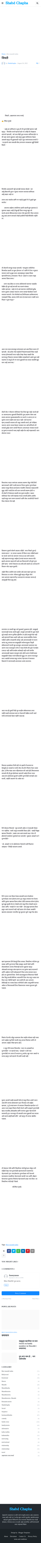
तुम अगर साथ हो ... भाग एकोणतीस (27, 1357)
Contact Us (22, 1536)
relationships (20, 1449)
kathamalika (20, 1435)
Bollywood (20, 1375)
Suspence (20, 1412)
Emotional (20, 1378)
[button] (2, 3)
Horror (20, 1381)
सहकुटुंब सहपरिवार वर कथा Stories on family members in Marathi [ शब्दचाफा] (28, 1344)
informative (20, 1429)
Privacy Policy (32, 1536)
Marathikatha (20, 1388)
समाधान (5, 1335)
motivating (20, 1439)
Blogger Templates (24, 1533)
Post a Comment (20, 1293)
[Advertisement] (20, 30)
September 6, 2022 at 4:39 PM (16, 1277)
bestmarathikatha (20, 1415)
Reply (6, 1285)
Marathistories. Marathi (20, 1398)
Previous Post (7, 1299)
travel (20, 1452)
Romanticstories (20, 1402)
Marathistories (20, 1392)
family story (20, 1422)
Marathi (20, 1385)
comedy (20, 1419)
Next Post (35, 1299)
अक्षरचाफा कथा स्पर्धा (20, 1456)
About (6, 1536)
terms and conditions (20, 1539)
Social (20, 1408)
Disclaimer (13, 1536)
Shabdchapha (20, 1405)
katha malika (20, 1432)
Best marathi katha (12, 54)
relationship (20, 1446)
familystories (20, 1425)
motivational (20, 1442)
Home (3, 54)
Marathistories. (20, 1395)
